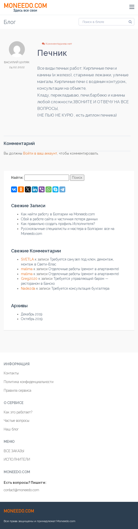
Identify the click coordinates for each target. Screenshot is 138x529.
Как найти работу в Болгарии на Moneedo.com (58, 214)
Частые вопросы (16, 421)
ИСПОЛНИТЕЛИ (17, 459)
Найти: (17, 178)
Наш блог (11, 429)
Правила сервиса (17, 390)
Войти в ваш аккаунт (40, 153)
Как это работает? (18, 412)
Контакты (11, 373)
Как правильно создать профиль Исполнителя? (58, 224)
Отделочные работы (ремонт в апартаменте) (84, 269)
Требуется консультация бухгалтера (80, 288)
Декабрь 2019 (31, 314)
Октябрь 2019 (31, 319)
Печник (52, 53)
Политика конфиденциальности (28, 382)
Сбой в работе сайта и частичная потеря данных (59, 219)
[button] (132, 7)
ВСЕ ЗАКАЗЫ (14, 451)
